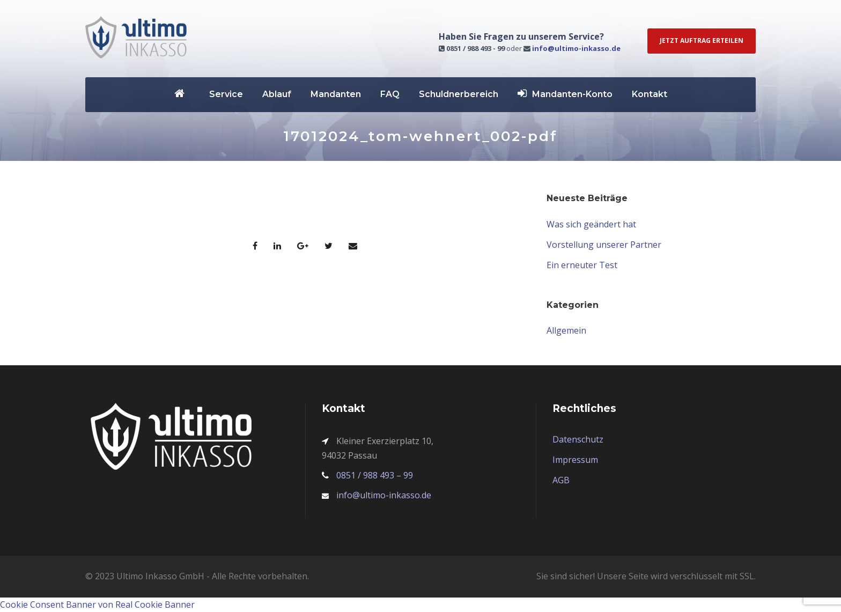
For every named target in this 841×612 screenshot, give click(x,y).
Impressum (575, 460)
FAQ (390, 94)
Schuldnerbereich (458, 94)
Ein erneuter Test (582, 265)
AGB (561, 480)
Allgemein (566, 330)
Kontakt (649, 94)
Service (226, 94)
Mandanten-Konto (565, 93)
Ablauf (276, 94)
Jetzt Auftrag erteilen (701, 40)
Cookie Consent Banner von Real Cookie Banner (97, 604)
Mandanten (336, 94)
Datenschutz (577, 439)
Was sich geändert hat (591, 224)
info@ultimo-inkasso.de (576, 48)
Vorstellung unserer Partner (604, 244)
